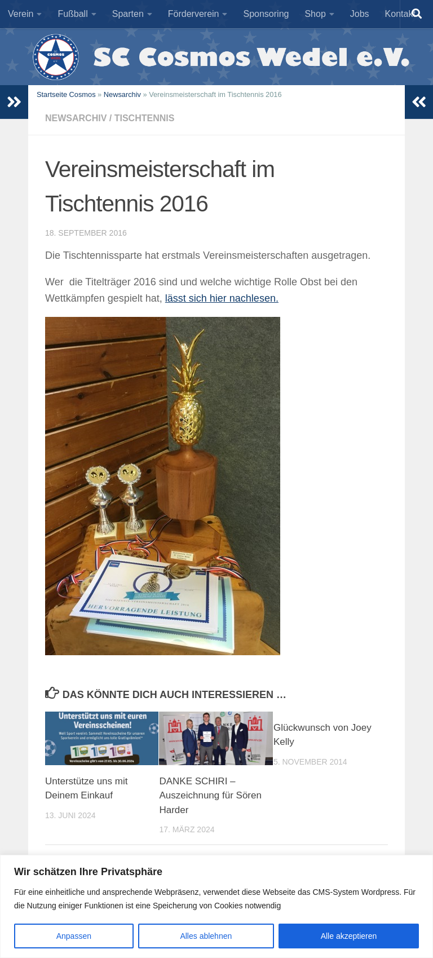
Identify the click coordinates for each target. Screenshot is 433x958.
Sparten (128, 14)
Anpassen (73, 936)
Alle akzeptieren (349, 936)
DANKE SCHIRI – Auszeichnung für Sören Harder (210, 795)
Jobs (359, 14)
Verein (20, 14)
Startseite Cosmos (66, 94)
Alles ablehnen (206, 936)
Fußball (72, 14)
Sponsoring (266, 14)
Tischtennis (144, 118)
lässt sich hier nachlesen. (222, 298)
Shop (314, 14)
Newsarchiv (122, 94)
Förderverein (193, 14)
